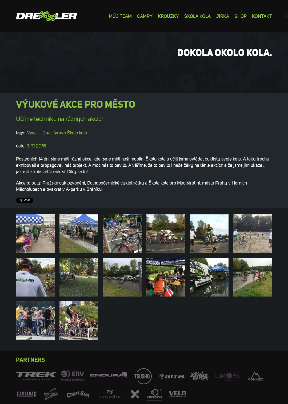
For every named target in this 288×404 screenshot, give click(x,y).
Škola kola (197, 16)
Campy (145, 16)
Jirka (222, 16)
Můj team (120, 16)
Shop (240, 16)
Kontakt (262, 16)
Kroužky (168, 16)
